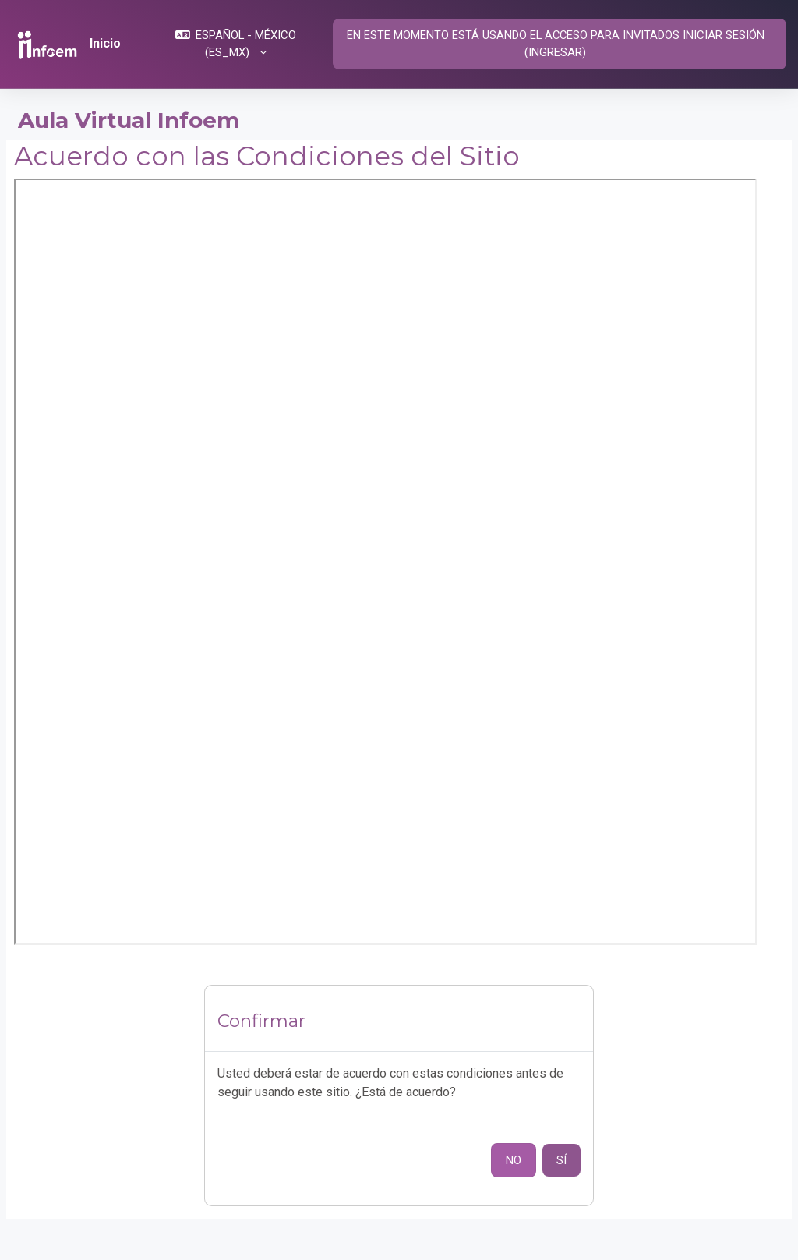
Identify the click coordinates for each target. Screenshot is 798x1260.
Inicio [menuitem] (105, 43)
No (513, 1160)
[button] (235, 44)
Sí (561, 1160)
